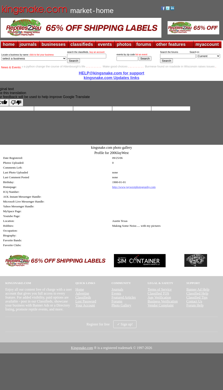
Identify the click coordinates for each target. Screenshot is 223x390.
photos (124, 44)
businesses (54, 44)
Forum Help (195, 305)
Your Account (85, 305)
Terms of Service (160, 289)
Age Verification (159, 297)
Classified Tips (197, 297)
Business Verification (163, 301)
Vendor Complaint (161, 305)
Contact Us (194, 301)
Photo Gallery (121, 305)
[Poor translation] (16, 102)
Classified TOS (158, 293)
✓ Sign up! (125, 324)
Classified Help (197, 293)
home (9, 44)
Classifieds (83, 297)
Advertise (82, 293)
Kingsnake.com (82, 348)
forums (143, 44)
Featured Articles (124, 297)
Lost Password (85, 301)
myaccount (207, 44)
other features (170, 44)
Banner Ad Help (197, 289)
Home (79, 289)
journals (28, 44)
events (105, 44)
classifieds (81, 44)
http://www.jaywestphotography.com (134, 187)
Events (116, 293)
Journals (117, 289)
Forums (117, 301)
